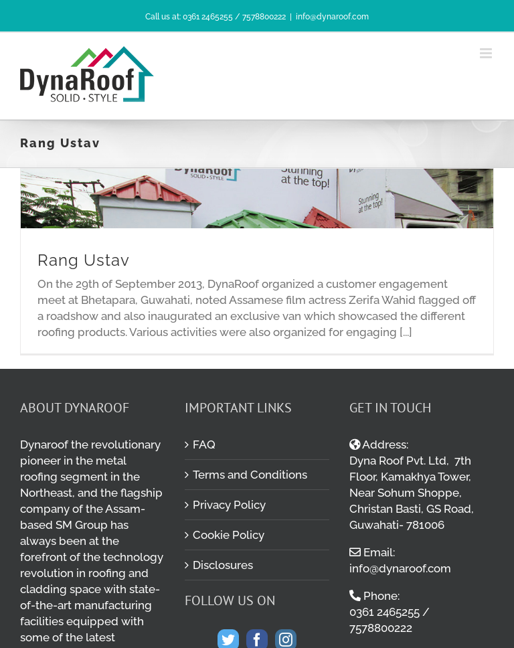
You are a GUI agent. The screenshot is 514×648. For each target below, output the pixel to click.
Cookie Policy (228, 535)
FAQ (204, 444)
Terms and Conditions (250, 474)
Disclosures (223, 565)
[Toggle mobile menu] (487, 53)
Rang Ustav (83, 260)
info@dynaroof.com (332, 16)
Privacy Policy (229, 504)
